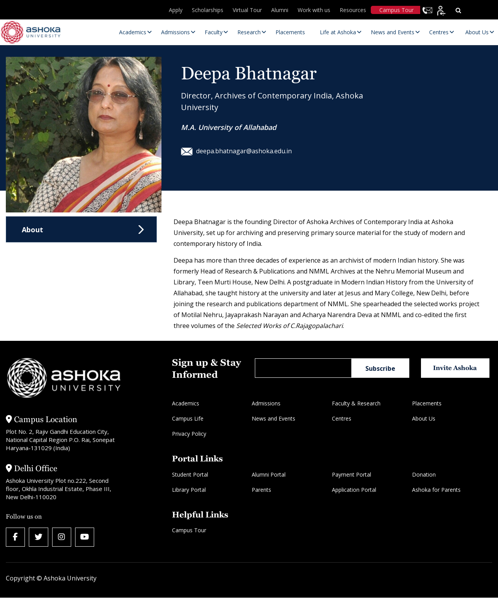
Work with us (314, 10)
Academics (185, 403)
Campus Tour (396, 10)
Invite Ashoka (456, 368)
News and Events (273, 418)
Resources (353, 10)
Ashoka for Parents (436, 489)
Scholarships (207, 10)
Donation (424, 474)
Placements (427, 403)
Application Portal (354, 489)
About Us (423, 418)
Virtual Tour (247, 10)
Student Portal (190, 474)
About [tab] (32, 229)
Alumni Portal (269, 474)
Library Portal (189, 489)
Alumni (279, 10)
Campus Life (187, 418)
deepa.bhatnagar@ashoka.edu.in (236, 151)
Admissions (266, 403)
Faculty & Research (356, 403)
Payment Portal (351, 474)
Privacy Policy (189, 433)
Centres (341, 418)
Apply (175, 10)
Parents (261, 489)
